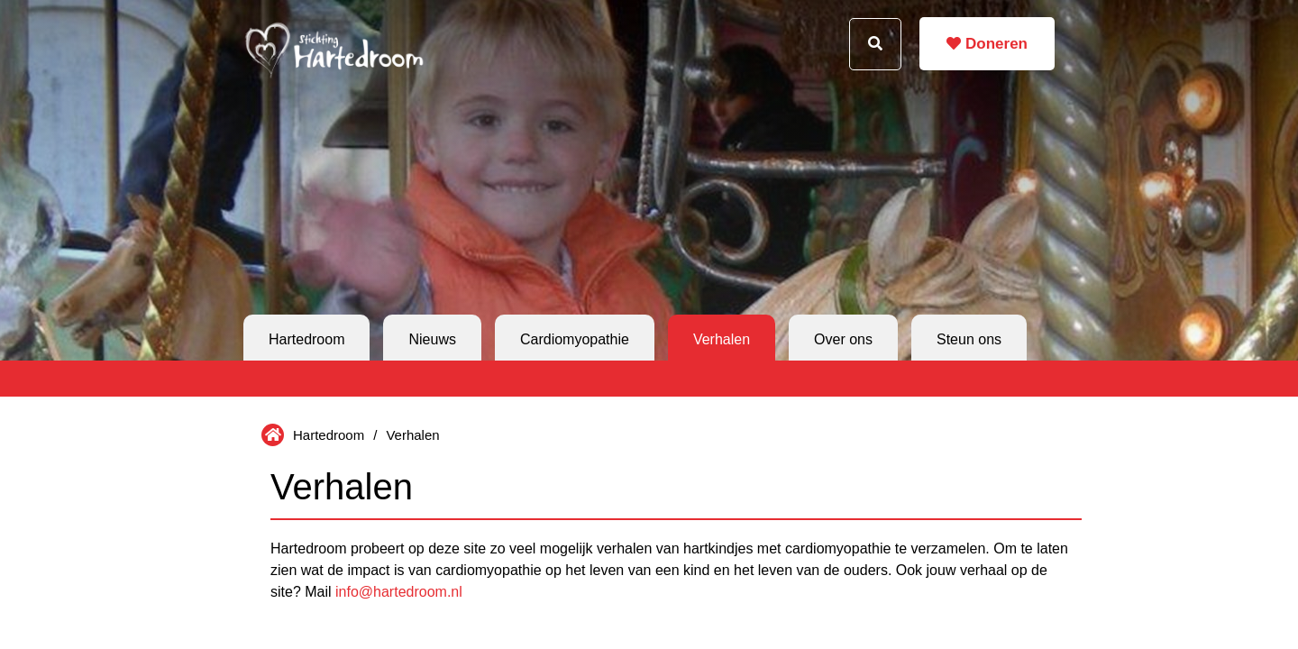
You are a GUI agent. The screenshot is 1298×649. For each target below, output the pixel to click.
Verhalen (721, 339)
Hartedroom (306, 339)
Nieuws (431, 339)
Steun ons (969, 339)
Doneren (987, 43)
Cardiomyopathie (574, 339)
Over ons (843, 339)
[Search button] (875, 44)
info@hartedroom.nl (398, 591)
